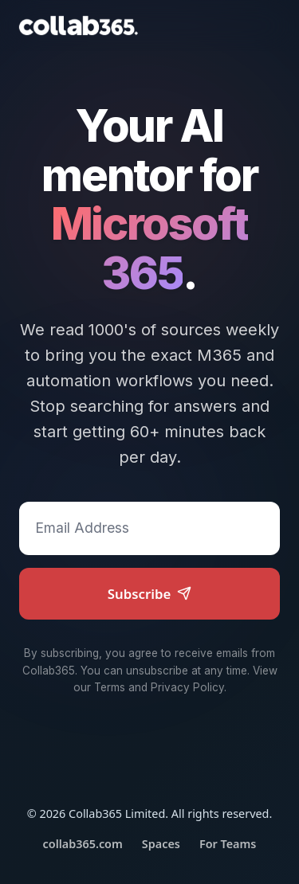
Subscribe (150, 594)
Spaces (161, 843)
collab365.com (83, 843)
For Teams (228, 843)
